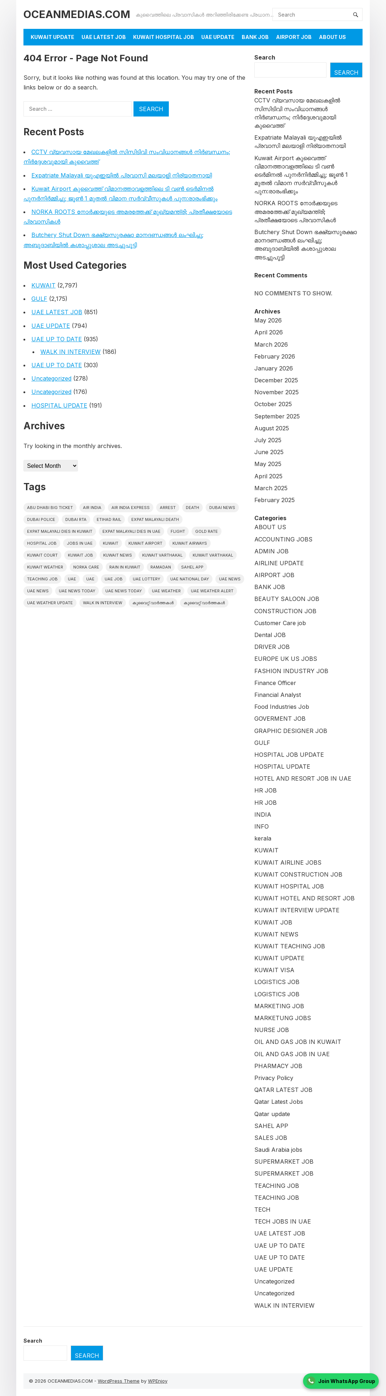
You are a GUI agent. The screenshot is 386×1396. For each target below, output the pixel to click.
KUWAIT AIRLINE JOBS (287, 862)
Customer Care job (280, 623)
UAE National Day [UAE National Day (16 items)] (189, 578)
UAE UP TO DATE (56, 339)
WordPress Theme (119, 1381)
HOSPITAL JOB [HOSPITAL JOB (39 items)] (42, 543)
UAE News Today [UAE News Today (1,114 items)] (77, 590)
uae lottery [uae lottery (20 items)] (146, 578)
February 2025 (274, 500)
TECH (262, 1209)
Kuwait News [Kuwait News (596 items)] (117, 555)
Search (264, 57)
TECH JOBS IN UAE (282, 1221)
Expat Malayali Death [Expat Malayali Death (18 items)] (155, 519)
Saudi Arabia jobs (278, 1149)
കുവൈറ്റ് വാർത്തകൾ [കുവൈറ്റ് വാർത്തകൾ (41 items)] (204, 602)
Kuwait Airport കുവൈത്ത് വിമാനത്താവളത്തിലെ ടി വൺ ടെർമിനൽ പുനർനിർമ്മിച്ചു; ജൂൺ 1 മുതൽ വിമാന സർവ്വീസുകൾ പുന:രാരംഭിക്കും (301, 174)
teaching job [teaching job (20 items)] (42, 578)
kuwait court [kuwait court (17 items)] (42, 555)
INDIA (262, 814)
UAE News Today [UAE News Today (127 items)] (123, 590)
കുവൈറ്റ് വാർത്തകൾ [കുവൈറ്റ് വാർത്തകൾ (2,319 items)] (153, 602)
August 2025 (271, 428)
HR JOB (265, 790)
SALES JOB (270, 1137)
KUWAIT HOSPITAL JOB (163, 37)
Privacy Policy (273, 1077)
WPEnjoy (157, 1381)
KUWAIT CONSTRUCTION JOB (298, 874)
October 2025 (273, 404)
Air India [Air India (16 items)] (92, 507)
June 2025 (269, 452)
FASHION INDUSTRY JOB (291, 671)
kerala (262, 838)
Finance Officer (275, 682)
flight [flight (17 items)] (178, 531)
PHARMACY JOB (278, 1066)
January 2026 (273, 368)
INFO (261, 826)
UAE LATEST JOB (104, 37)
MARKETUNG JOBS (282, 1018)
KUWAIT (43, 285)
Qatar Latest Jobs (278, 1101)
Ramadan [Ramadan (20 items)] (160, 567)
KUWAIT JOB (273, 922)
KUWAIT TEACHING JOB (289, 946)
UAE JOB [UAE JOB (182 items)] (114, 578)
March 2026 (271, 344)
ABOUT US (270, 527)
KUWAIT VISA (274, 970)
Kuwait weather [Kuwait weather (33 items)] (45, 567)
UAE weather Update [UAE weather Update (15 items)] (50, 602)
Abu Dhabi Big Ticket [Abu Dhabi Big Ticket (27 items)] (50, 507)
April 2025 (268, 476)
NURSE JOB (271, 1029)
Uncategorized (51, 378)
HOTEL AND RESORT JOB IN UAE (302, 778)
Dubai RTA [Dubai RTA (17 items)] (76, 519)
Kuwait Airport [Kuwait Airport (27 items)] (145, 543)
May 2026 (268, 320)
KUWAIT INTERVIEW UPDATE (296, 910)
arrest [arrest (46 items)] (168, 507)
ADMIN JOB (271, 551)
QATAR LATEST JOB (283, 1089)
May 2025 (267, 463)
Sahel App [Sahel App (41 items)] (192, 567)
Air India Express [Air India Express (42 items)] (130, 507)
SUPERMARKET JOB (283, 1161)
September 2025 (277, 416)
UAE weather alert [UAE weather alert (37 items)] (212, 590)
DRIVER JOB (272, 646)
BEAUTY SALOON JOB (286, 598)
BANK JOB (255, 37)
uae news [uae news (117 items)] (38, 590)
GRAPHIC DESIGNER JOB (290, 730)
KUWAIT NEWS (276, 934)
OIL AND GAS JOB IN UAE (292, 1054)
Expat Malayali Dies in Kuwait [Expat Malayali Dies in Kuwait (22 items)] (59, 531)
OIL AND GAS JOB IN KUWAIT (297, 1041)
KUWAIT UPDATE (52, 37)
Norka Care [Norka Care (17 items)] (86, 567)
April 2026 (268, 332)
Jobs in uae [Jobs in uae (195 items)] (80, 543)
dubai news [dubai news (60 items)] (222, 507)
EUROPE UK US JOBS (285, 658)
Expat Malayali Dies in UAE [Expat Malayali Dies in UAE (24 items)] (131, 531)
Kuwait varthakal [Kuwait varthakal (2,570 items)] (162, 555)
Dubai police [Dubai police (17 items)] (41, 519)
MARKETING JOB (279, 1006)
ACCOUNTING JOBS (283, 539)
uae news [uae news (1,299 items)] (230, 578)
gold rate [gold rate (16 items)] (206, 531)
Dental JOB (270, 634)
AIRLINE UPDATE (279, 563)
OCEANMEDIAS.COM (76, 14)
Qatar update (272, 1114)
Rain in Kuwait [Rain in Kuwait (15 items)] (124, 567)
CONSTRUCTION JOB (285, 611)
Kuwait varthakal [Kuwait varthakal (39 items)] (213, 555)
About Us (332, 37)
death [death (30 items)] (192, 507)
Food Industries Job (281, 706)
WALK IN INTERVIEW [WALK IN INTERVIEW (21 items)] (102, 602)
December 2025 (276, 380)
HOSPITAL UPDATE (59, 405)
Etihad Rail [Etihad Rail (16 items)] (109, 519)
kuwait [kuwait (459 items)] (110, 543)
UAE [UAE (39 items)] (90, 578)
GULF (39, 298)
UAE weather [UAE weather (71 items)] (166, 590)
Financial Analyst (277, 694)
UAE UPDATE (217, 37)
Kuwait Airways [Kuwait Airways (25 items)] (189, 543)
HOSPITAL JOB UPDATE (289, 754)
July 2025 (267, 440)
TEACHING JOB (276, 1185)
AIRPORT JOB (294, 37)
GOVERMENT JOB (280, 718)
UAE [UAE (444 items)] (72, 578)
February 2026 (274, 356)
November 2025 (276, 392)
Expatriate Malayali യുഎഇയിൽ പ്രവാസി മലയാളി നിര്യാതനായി (121, 175)
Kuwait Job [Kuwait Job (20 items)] (80, 555)
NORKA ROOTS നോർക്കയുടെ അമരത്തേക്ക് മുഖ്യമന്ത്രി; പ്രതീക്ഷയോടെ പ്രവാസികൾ (295, 211)
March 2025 (271, 488)
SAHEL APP (271, 1125)
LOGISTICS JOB (276, 981)
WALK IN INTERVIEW (70, 351)
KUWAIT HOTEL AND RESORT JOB (304, 898)
